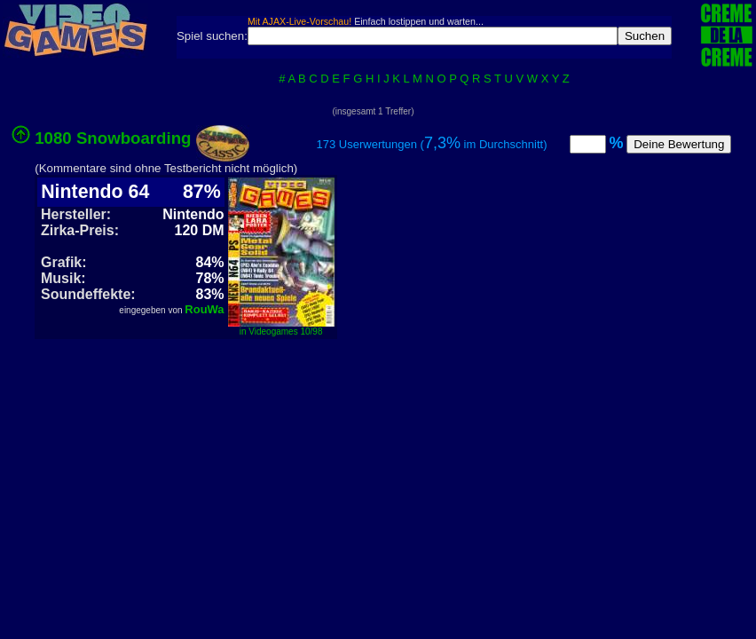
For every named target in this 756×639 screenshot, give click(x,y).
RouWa (204, 309)
